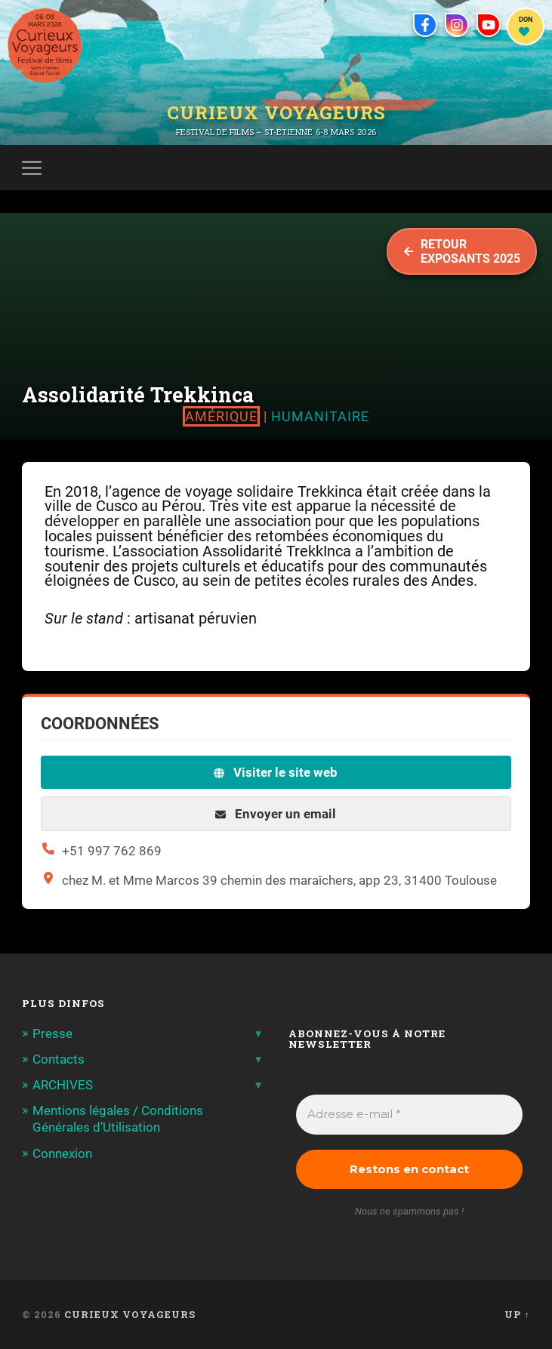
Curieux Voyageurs (276, 112)
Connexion (62, 1153)
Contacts (58, 1059)
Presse (52, 1033)
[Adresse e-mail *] (409, 1115)
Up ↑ (516, 1314)
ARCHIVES (62, 1084)
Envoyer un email (275, 813)
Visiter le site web (276, 772)
